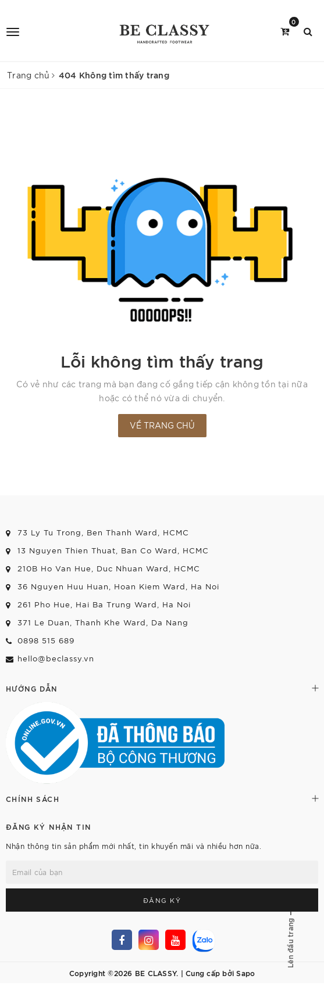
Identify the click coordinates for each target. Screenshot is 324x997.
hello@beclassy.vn (55, 658)
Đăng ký (162, 900)
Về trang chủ (162, 425)
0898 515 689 (45, 640)
